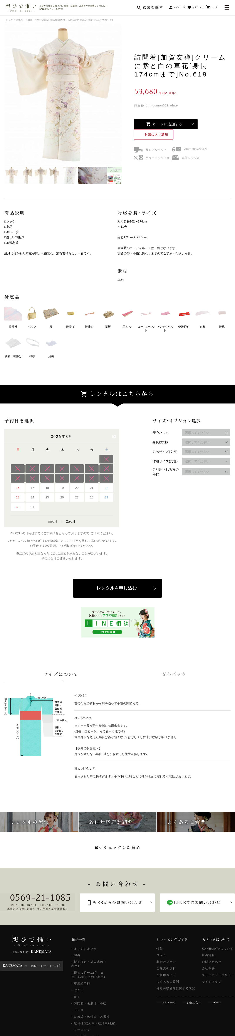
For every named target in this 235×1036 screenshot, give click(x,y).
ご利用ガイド (166, 975)
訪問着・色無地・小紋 (28, 20)
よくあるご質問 (167, 981)
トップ (9, 20)
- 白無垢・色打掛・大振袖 (90, 1016)
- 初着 (76, 955)
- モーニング (80, 1029)
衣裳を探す (153, 7)
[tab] (61, 674)
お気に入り (156, 134)
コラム (161, 955)
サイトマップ (212, 981)
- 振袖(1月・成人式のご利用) (89, 964)
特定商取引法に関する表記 (175, 988)
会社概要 (208, 968)
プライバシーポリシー (218, 975)
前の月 (52, 521)
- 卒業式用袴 (80, 983)
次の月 (70, 521)
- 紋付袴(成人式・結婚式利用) (93, 1023)
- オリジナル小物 (84, 948)
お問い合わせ (212, 961)
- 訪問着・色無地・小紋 (88, 1003)
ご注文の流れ (166, 968)
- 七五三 (77, 990)
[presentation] (61, 674)
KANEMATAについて (217, 948)
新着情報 (208, 955)
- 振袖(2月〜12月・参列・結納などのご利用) (88, 975)
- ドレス (77, 1010)
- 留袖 (76, 996)
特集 (159, 948)
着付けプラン (166, 961)
